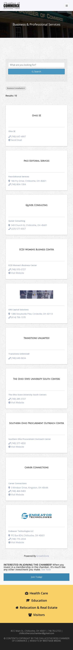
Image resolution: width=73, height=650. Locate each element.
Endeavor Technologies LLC (21, 531)
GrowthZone (42, 555)
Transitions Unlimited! (18, 354)
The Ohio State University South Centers (27, 394)
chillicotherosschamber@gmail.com (36, 633)
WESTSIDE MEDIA (52, 640)
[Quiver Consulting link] (36, 205)
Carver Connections (17, 483)
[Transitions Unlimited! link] (36, 338)
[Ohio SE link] (36, 115)
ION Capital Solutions (18, 309)
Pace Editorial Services (18, 176)
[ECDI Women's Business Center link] (36, 249)
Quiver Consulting (16, 221)
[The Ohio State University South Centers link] (36, 379)
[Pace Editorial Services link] (36, 161)
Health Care (36, 593)
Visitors (36, 614)
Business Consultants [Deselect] (16, 88)
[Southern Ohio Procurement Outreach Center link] (36, 423)
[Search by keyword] (36, 64)
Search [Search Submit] (36, 71)
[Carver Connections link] (36, 467)
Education (36, 600)
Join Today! (36, 576)
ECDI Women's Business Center (22, 265)
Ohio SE (11, 131)
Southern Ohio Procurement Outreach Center (29, 439)
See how (46, 569)
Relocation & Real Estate (36, 607)
